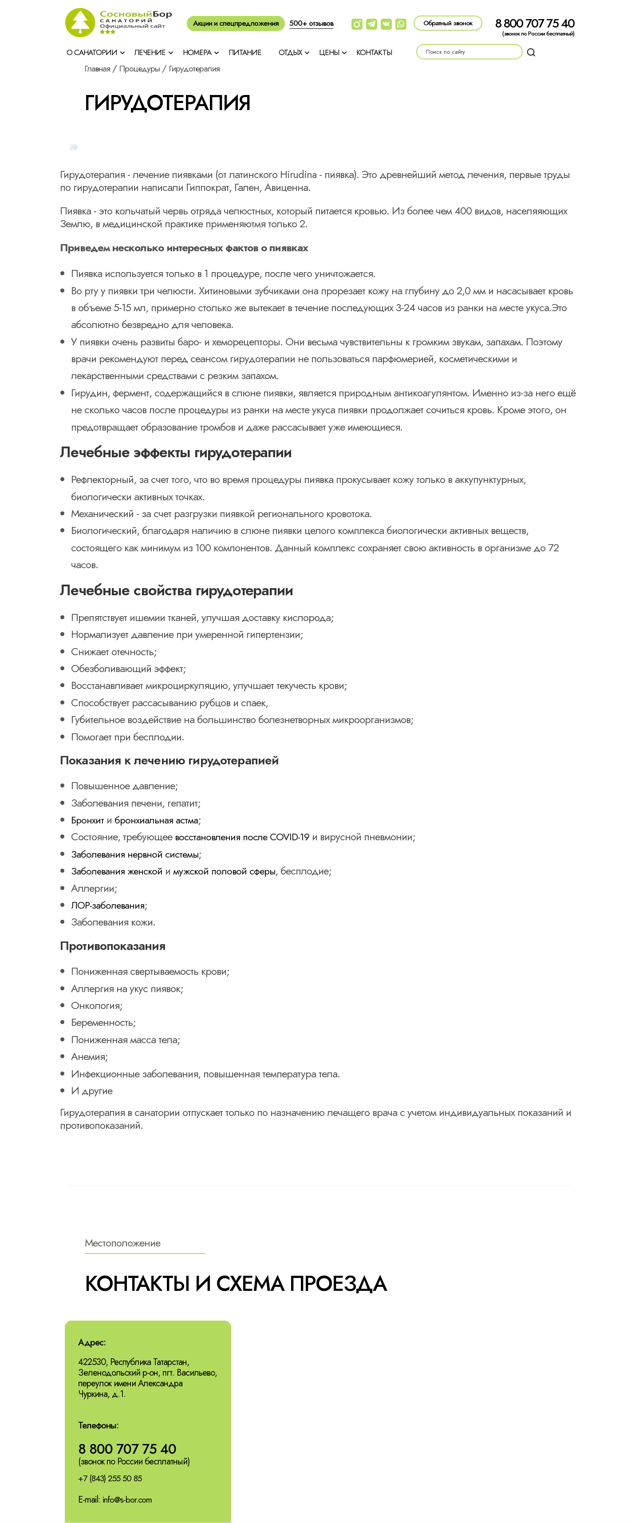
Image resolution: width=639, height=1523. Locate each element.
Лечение (150, 52)
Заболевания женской (119, 870)
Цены (329, 52)
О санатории (92, 52)
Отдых (290, 52)
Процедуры (144, 68)
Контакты (374, 52)
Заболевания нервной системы (139, 854)
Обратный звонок (448, 23)
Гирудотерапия (203, 68)
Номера (197, 52)
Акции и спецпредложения (236, 23)
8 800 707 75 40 (534, 23)
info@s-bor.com (128, 1500)
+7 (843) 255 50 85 (112, 1479)
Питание (245, 52)
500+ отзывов (311, 23)
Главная (99, 68)
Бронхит (88, 819)
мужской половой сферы (233, 870)
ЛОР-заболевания (110, 905)
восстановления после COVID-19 (246, 836)
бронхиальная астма (160, 819)
